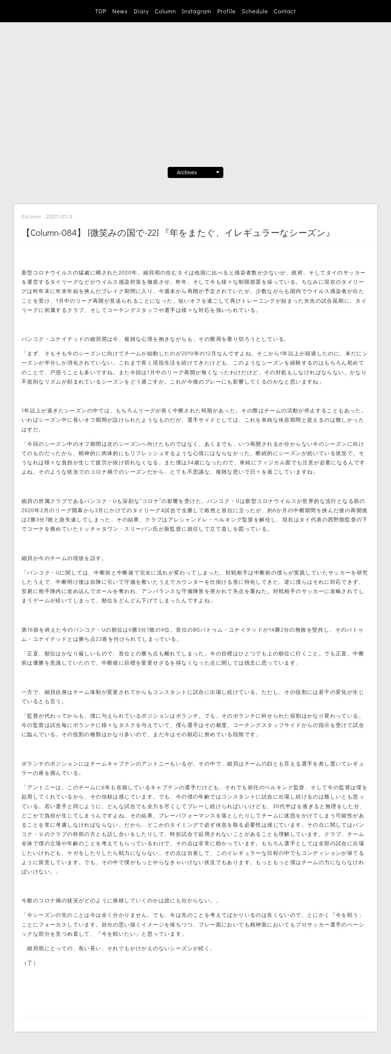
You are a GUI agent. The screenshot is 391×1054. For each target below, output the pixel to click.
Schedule (255, 11)
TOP (100, 11)
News (120, 11)
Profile (226, 11)
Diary (141, 11)
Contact (285, 11)
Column (165, 11)
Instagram (196, 11)
